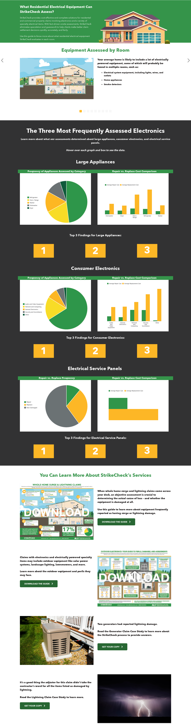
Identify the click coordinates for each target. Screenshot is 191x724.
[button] (2, 60)
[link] (131, 521)
